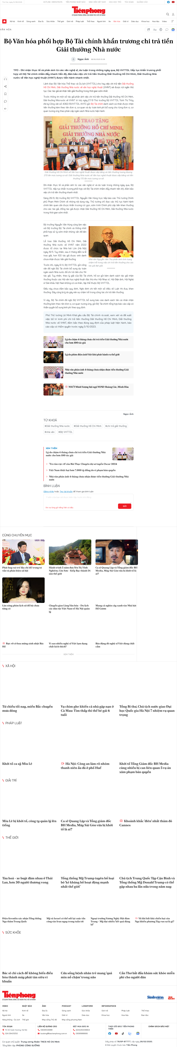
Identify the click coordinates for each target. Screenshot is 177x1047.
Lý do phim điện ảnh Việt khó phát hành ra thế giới (92, 354)
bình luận (167, 29)
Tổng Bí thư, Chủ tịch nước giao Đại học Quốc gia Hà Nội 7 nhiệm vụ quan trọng (147, 710)
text (155, 30)
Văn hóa (116, 21)
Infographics (109, 1006)
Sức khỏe (51, 21)
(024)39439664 (83, 1030)
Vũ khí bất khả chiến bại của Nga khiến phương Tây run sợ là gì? (154, 920)
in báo (160, 29)
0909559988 (46, 1030)
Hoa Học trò (115, 2)
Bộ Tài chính (97, 103)
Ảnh (44, 1006)
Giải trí (126, 21)
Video (164, 21)
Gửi (125, 506)
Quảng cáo (142, 2)
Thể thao (90, 21)
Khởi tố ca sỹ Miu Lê (17, 764)
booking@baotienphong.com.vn (54, 1033)
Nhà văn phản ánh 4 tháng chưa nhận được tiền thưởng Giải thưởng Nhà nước (97, 371)
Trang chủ (4, 21)
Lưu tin (5, 94)
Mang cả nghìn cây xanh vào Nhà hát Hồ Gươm (116, 607)
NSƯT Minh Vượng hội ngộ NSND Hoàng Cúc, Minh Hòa (97, 386)
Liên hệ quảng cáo (47, 1026)
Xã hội (12, 21)
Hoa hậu (155, 21)
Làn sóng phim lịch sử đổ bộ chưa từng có (20, 607)
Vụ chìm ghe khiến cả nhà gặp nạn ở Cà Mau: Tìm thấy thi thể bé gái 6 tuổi (87, 710)
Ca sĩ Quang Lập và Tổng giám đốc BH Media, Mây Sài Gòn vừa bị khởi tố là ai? (116, 570)
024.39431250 (11, 1033)
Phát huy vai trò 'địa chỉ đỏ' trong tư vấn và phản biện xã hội (22, 569)
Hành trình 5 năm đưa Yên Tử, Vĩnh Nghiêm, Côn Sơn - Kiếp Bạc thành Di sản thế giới (69, 570)
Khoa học (145, 21)
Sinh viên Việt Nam (97, 2)
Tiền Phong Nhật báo (75, 2)
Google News (173, 29)
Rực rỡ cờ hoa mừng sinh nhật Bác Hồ (23, 645)
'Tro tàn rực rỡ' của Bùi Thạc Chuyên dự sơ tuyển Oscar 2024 (83, 463)
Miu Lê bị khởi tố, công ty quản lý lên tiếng (29, 823)
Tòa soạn (129, 2)
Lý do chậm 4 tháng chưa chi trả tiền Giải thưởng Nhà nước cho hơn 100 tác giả (96, 341)
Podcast (66, 1006)
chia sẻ (149, 29)
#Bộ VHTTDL (65, 431)
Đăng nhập (48, 491)
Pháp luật (80, 21)
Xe (110, 21)
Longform (87, 1006)
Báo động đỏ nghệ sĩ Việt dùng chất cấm (115, 645)
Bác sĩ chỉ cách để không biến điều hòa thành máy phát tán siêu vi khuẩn (27, 977)
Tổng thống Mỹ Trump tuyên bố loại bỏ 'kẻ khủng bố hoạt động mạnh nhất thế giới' (87, 882)
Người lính (101, 21)
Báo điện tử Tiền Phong (88, 11)
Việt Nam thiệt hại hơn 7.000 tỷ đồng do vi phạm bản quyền (82, 470)
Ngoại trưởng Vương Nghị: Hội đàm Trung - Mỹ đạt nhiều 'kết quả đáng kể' (110, 921)
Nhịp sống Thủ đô (49, 1019)
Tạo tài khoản (66, 491)
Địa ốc (41, 21)
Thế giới (60, 21)
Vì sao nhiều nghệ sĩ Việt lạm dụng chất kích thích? (68, 645)
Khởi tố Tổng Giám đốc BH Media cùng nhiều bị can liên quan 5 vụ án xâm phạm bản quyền (145, 768)
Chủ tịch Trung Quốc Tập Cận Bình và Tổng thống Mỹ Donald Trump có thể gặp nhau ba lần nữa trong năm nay (147, 882)
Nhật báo (27, 1006)
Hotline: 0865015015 (52, 2)
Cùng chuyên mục (17, 535)
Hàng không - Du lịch (11, 1019)
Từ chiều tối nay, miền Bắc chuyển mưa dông (27, 708)
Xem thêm (173, 21)
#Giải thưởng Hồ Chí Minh (87, 426)
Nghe (5, 79)
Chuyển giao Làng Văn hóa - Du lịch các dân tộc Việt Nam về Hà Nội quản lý (69, 608)
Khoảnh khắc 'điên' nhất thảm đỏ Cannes (145, 823)
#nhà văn (49, 431)
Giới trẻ (70, 21)
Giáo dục (135, 21)
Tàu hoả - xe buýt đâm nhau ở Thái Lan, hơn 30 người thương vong (27, 880)
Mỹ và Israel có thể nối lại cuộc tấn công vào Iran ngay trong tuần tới (66, 920)
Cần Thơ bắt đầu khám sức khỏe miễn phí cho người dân (147, 975)
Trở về (5, 108)
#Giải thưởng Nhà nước (57, 426)
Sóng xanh (31, 21)
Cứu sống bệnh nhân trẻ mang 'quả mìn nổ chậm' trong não (86, 975)
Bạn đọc (145, 1015)
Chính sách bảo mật (158, 1026)
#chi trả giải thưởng (116, 426)
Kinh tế (21, 21)
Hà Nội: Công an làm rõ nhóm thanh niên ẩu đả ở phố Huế (85, 766)
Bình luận (5, 101)
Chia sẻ (5, 86)
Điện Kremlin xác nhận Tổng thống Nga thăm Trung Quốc (21, 920)
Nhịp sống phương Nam (72, 1019)
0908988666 (82, 1033)
